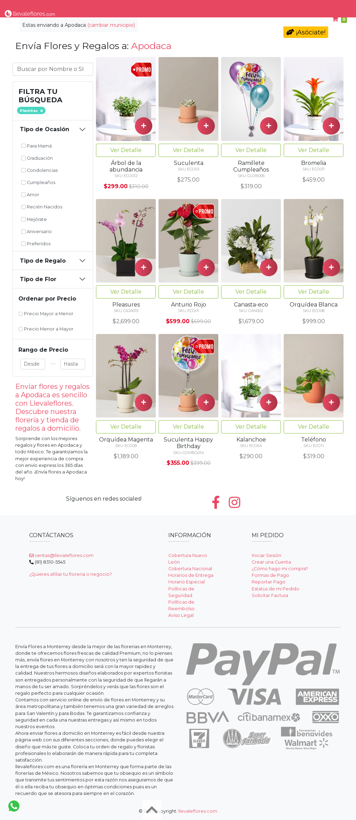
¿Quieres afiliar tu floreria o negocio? (70, 574)
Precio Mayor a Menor (45, 313)
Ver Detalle (125, 150)
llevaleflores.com (197, 811)
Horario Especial (186, 581)
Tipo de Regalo (43, 260)
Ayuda (324, 6)
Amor (30, 194)
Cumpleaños (290, 6)
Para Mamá (247, 6)
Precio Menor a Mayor (45, 329)
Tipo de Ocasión (44, 129)
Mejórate (34, 219)
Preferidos (35, 243)
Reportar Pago (268, 581)
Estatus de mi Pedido (275, 588)
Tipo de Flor (93, 6)
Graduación (37, 158)
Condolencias (205, 6)
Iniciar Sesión (266, 555)
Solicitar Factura (270, 595)
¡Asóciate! (305, 32)
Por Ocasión (133, 6)
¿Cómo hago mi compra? (280, 568)
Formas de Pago (270, 575)
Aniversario (36, 231)
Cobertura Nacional (190, 568)
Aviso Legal (181, 615)
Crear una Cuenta (271, 562)
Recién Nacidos (41, 206)
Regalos (168, 6)
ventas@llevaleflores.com (61, 555)
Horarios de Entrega (190, 575)
